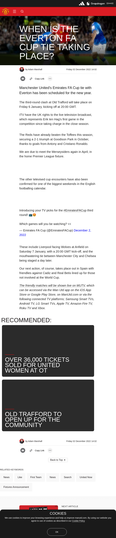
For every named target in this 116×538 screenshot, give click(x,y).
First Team (35, 402)
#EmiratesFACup (75, 210)
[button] (14, 11)
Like (20, 402)
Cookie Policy (78, 521)
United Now (86, 402)
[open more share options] (50, 78)
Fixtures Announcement (16, 411)
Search (68, 402)
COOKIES (58, 513)
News (6, 402)
